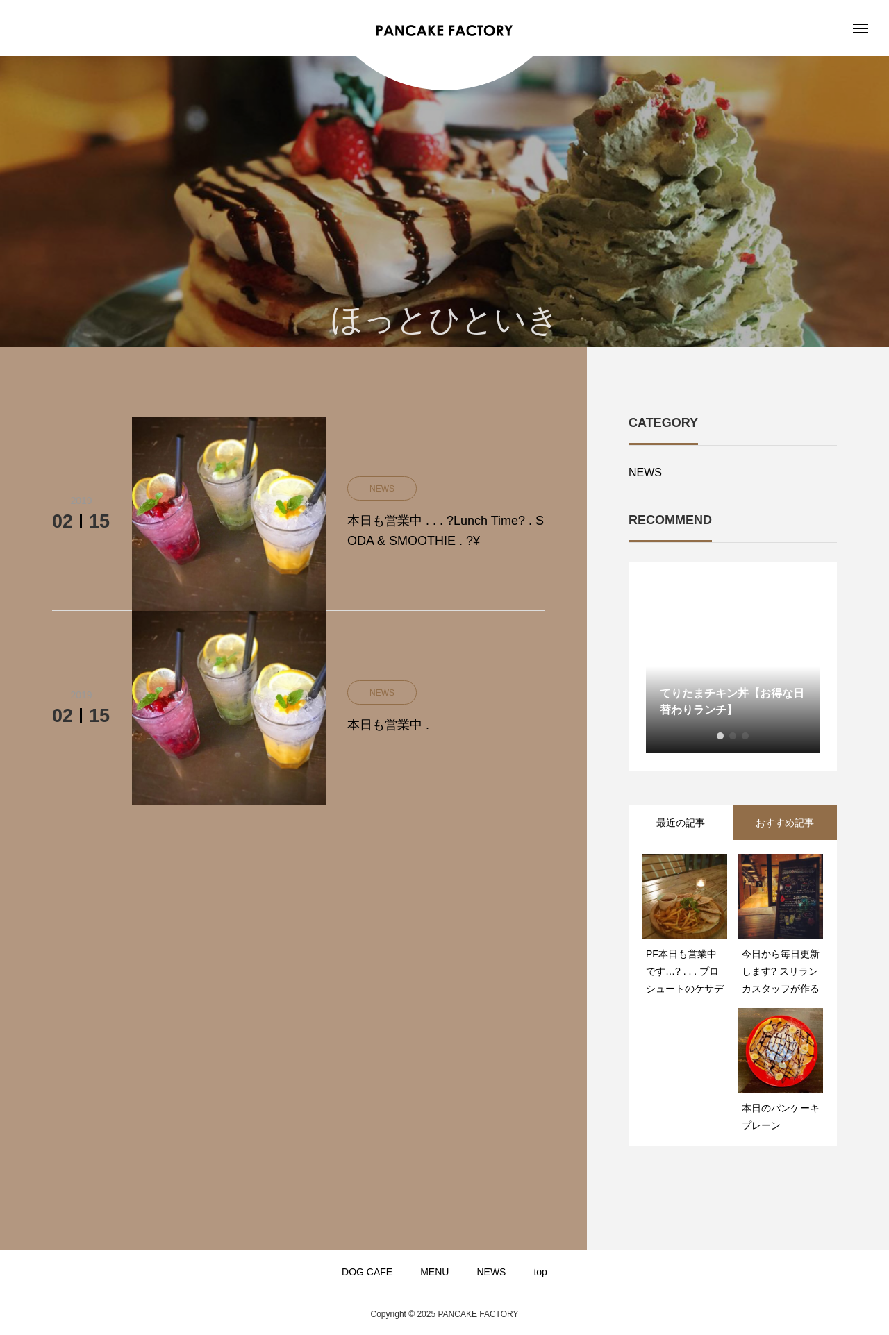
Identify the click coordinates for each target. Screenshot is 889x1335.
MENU (434, 1271)
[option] (733, 666)
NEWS (645, 472)
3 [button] (745, 735)
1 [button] (720, 735)
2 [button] (732, 735)
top (540, 1271)
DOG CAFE (367, 1271)
